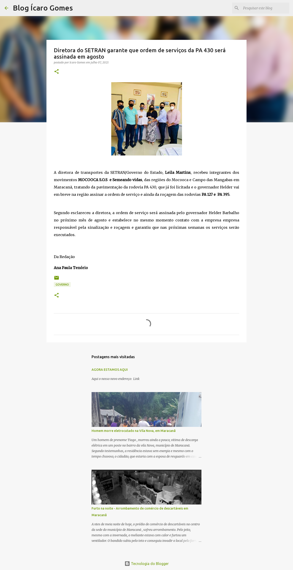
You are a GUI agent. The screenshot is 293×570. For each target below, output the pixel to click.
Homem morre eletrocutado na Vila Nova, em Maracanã (134, 431)
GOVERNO (62, 284)
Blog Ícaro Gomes (43, 8)
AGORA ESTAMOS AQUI (110, 369)
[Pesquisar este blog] (265, 8)
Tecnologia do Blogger (147, 564)
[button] (56, 72)
